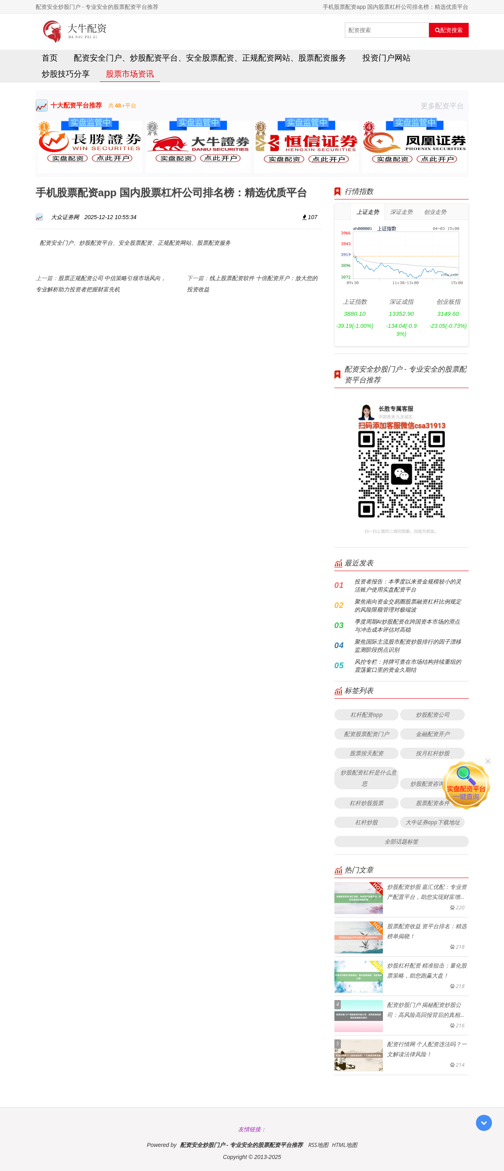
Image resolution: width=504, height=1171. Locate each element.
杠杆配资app (366, 714)
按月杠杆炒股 (432, 753)
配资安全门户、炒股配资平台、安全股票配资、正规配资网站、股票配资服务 (210, 57)
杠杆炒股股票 (366, 803)
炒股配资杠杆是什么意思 (368, 777)
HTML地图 (344, 1145)
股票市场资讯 (130, 73)
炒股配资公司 (432, 714)
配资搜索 (449, 30)
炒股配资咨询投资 (432, 783)
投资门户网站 (386, 57)
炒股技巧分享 (66, 73)
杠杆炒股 (366, 822)
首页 (50, 57)
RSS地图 (318, 1145)
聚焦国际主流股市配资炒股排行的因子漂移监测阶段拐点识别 (407, 645)
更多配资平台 (445, 105)
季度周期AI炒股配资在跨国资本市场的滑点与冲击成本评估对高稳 (407, 625)
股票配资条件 (432, 803)
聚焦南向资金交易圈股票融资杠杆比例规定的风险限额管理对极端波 (407, 605)
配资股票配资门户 (366, 734)
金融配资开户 (432, 734)
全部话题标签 (401, 841)
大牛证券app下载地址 (432, 822)
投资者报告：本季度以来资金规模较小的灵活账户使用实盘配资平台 (407, 585)
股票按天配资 (366, 753)
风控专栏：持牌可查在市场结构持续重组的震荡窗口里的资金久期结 (407, 665)
